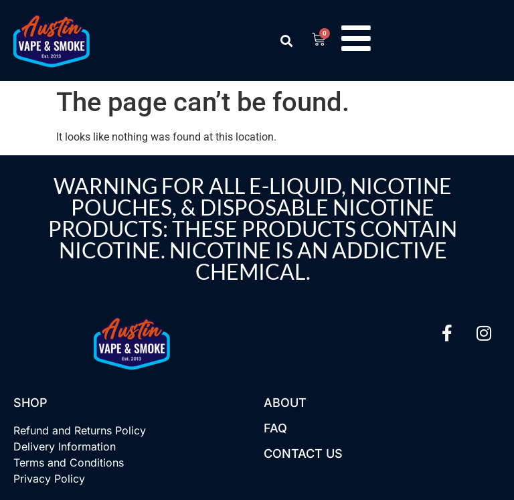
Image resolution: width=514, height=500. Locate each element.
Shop (30, 403)
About (285, 403)
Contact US (303, 453)
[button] (287, 40)
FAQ (275, 428)
